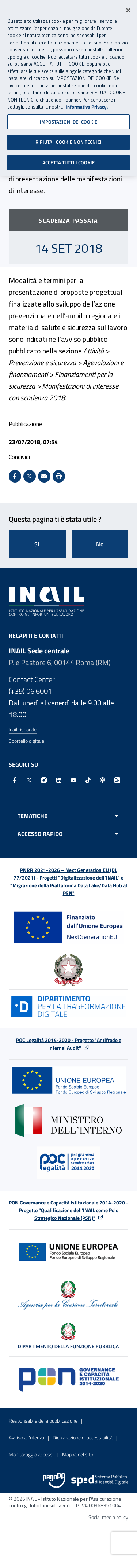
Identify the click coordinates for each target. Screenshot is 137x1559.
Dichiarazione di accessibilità (83, 1437)
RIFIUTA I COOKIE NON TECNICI (68, 139)
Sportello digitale (26, 741)
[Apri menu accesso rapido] (68, 834)
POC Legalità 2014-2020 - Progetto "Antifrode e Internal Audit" (68, 1044)
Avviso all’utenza (26, 1437)
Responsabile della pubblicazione (43, 1420)
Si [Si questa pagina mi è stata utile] (37, 544)
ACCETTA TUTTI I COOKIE (68, 160)
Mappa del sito (77, 1454)
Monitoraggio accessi (31, 1454)
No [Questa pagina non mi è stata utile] (100, 544)
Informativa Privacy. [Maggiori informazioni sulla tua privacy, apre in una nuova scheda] (87, 104)
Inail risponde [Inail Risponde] (23, 729)
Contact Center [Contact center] (32, 679)
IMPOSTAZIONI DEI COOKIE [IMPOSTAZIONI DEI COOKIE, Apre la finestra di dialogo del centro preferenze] (69, 119)
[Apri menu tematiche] (68, 816)
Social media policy (108, 1517)
